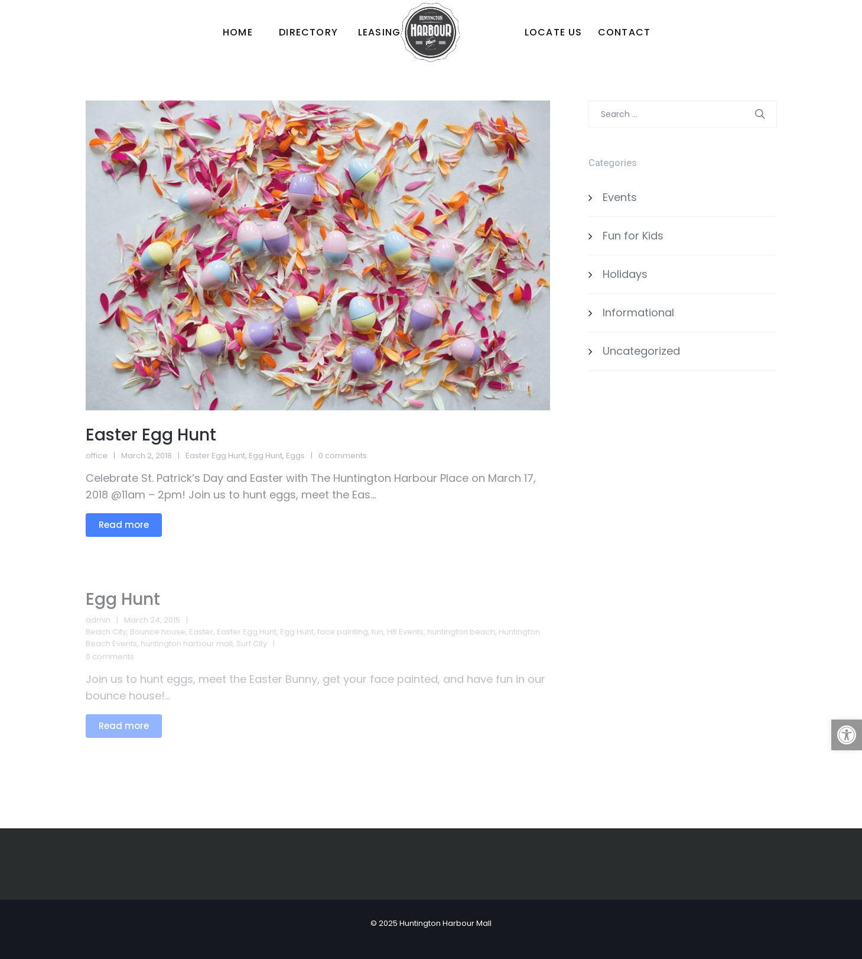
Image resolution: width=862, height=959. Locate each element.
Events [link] (620, 197)
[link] (846, 735)
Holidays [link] (625, 274)
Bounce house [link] (158, 631)
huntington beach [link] (461, 631)
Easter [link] (201, 631)
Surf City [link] (251, 643)
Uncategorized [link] (641, 351)
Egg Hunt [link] (265, 455)
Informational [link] (638, 312)
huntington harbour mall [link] (187, 643)
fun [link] (377, 631)
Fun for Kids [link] (633, 235)
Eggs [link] (295, 455)
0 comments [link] (342, 455)
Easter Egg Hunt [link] (151, 434)
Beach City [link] (106, 631)
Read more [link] (124, 525)
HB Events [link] (405, 631)
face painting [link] (342, 631)
